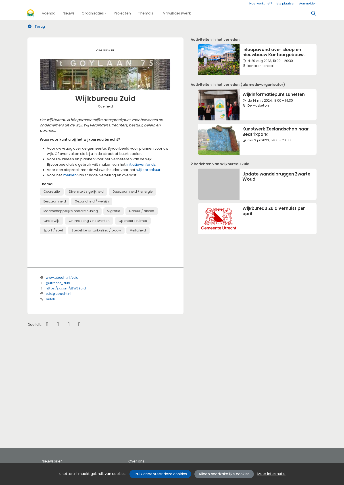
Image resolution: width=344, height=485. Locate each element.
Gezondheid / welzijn (92, 201)
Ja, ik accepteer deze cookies (160, 474)
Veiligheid (138, 230)
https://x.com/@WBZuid (66, 384)
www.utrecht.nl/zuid (62, 373)
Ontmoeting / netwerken (89, 221)
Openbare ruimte (133, 221)
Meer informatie (271, 473)
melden (70, 175)
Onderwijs (52, 221)
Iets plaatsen (286, 3)
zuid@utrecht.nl (58, 389)
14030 (50, 394)
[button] (48, 13)
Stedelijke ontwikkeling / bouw (96, 230)
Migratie (113, 211)
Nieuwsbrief (52, 461)
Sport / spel (53, 230)
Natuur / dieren (141, 211)
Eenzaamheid (55, 201)
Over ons (136, 461)
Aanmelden (308, 3)
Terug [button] (36, 26)
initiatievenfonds (141, 164)
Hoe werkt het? (260, 3)
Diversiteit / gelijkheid (86, 191)
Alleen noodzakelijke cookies (224, 474)
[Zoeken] (313, 13)
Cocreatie (52, 191)
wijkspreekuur (148, 169)
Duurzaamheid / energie (133, 191)
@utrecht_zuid (58, 378)
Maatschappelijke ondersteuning (71, 211)
